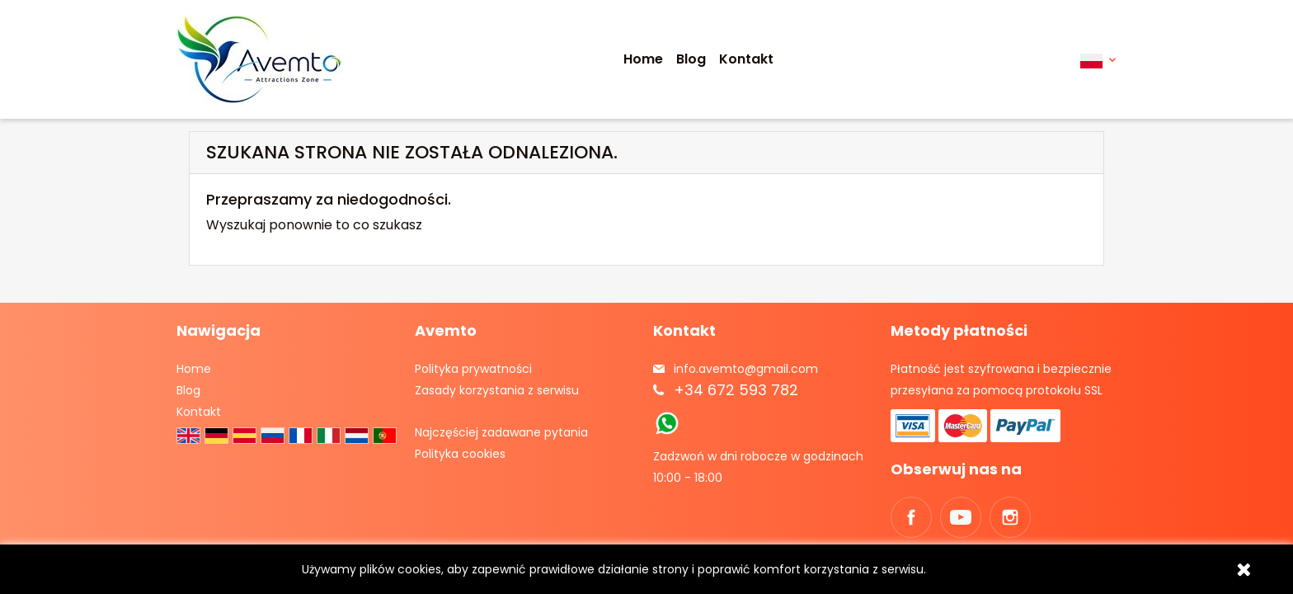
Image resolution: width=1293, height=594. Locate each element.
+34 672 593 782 (736, 390)
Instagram (1010, 517)
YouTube (960, 517)
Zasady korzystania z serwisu (497, 390)
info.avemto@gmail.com (746, 369)
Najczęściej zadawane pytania (501, 432)
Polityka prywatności (473, 369)
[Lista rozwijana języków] (1098, 60)
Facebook (911, 517)
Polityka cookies (460, 454)
